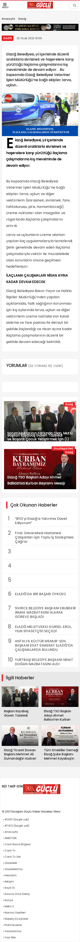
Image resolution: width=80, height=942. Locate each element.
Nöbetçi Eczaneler (16, 919)
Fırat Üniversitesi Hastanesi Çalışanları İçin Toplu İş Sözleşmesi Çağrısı (41, 536)
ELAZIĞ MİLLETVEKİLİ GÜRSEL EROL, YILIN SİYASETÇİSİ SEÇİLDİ (40, 628)
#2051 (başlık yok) (17, 819)
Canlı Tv (10, 850)
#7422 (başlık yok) (17, 825)
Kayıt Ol (10, 888)
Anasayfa (11, 832)
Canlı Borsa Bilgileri (18, 844)
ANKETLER (11, 838)
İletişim (9, 881)
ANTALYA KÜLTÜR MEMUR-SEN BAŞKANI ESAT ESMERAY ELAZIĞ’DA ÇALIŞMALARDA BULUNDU (40, 645)
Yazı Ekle (10, 937)
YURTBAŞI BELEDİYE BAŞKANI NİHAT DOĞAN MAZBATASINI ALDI (40, 661)
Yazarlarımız (13, 931)
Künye (9, 900)
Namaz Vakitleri (15, 912)
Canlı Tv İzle (13, 857)
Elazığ (7, 38)
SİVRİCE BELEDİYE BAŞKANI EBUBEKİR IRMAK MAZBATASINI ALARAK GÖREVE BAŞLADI (42, 612)
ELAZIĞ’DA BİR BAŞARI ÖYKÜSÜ (37, 594)
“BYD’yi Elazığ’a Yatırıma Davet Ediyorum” (37, 520)
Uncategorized (63, 448)
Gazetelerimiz (14, 869)
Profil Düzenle (13, 925)
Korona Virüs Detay (17, 894)
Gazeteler (11, 863)
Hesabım (11, 875)
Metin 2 (9, 906)
